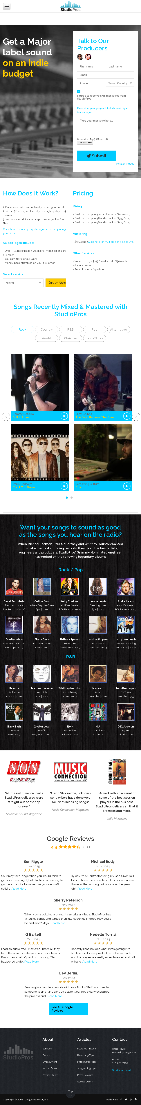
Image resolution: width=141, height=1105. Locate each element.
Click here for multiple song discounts (110, 241)
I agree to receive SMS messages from (101, 97)
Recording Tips (85, 1055)
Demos (46, 1055)
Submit (96, 155)
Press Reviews (85, 1075)
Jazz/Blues (94, 338)
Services (47, 1048)
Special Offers (85, 1081)
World (46, 338)
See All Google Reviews (62, 1008)
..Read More (18, 888)
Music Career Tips (86, 1061)
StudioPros (84, 98)
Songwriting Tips (86, 1068)
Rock (22, 329)
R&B (70, 329)
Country (47, 329)
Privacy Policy (125, 163)
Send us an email (121, 1070)
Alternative (118, 329)
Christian (70, 338)
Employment (49, 1061)
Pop (94, 329)
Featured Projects (86, 1048)
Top (70, 1093)
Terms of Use (49, 1068)
